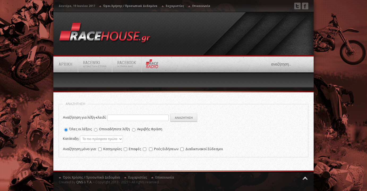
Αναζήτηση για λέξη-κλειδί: (84, 117)
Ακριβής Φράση (149, 129)
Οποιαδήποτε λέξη (114, 129)
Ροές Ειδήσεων (166, 148)
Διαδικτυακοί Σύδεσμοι (204, 148)
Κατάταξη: (71, 138)
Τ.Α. (89, 182)
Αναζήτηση (184, 117)
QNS (79, 182)
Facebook (305, 6)
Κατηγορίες (113, 148)
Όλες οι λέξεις (80, 129)
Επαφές (135, 148)
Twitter (297, 6)
